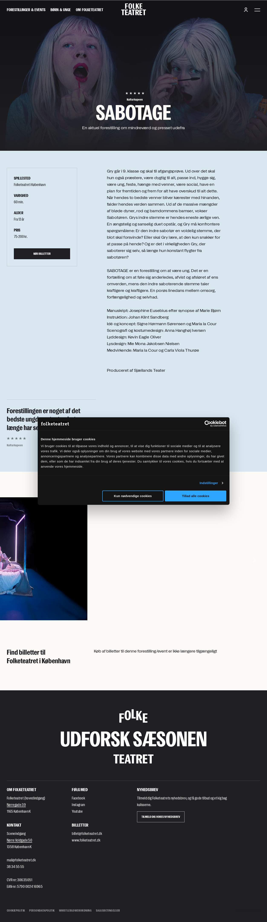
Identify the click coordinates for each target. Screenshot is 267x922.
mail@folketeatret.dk (21, 860)
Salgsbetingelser (108, 910)
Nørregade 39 (16, 804)
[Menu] (257, 9)
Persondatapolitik (42, 910)
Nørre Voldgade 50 (19, 840)
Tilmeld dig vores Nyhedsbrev (160, 816)
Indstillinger (209, 483)
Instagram (78, 804)
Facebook (78, 798)
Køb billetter (42, 253)
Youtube (77, 811)
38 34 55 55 (15, 866)
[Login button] (245, 9)
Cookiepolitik (16, 910)
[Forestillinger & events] (26, 9)
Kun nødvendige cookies (133, 496)
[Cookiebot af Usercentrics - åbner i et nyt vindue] (207, 423)
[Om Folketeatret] (89, 9)
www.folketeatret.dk (86, 840)
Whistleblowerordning (75, 910)
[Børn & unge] (61, 9)
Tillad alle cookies (195, 496)
